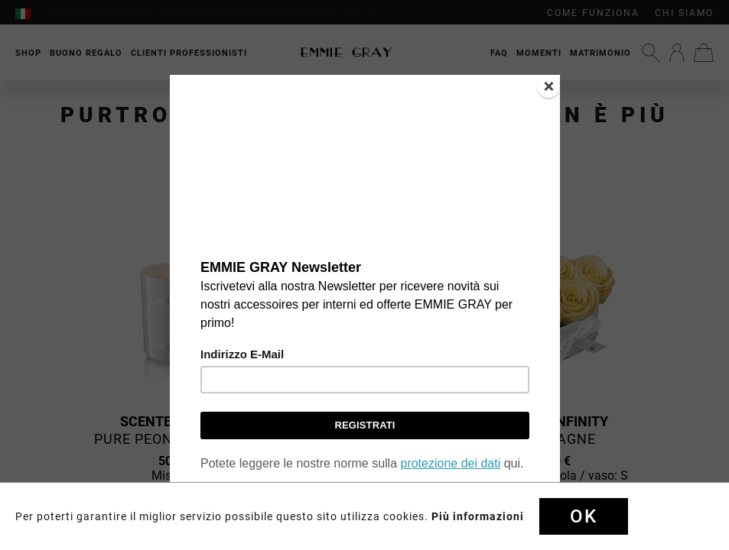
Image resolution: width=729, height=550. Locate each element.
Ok (583, 516)
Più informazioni (477, 516)
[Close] (548, 86)
